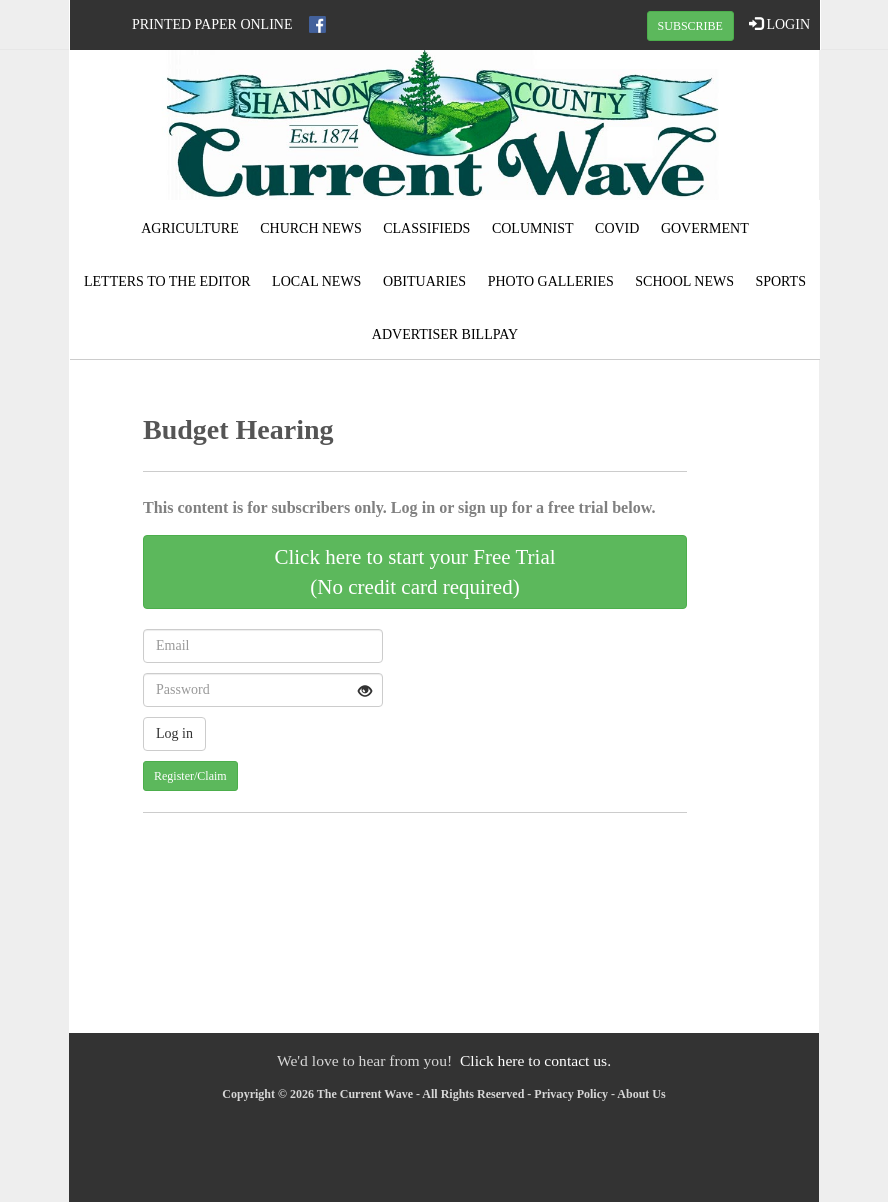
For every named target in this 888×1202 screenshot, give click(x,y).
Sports (780, 281)
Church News (311, 228)
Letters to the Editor (167, 281)
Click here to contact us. (535, 1060)
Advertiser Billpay (445, 334)
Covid (617, 228)
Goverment (705, 228)
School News (684, 281)
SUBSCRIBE (690, 26)
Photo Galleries (551, 281)
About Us (641, 1094)
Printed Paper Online (212, 24)
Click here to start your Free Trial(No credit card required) (414, 572)
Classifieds (426, 228)
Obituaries (424, 281)
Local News (316, 281)
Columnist (533, 228)
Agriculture (190, 228)
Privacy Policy (571, 1094)
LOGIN (779, 24)
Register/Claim (190, 776)
